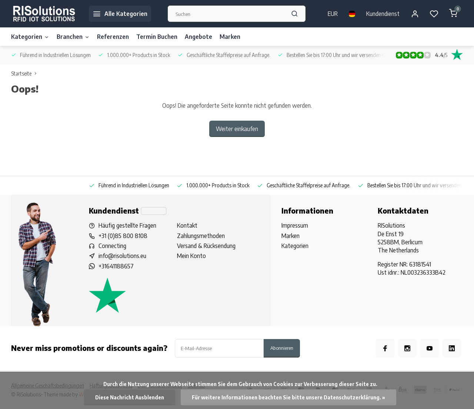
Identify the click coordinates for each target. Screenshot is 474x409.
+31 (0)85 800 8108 (123, 235)
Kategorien (30, 36)
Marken (230, 36)
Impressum (294, 225)
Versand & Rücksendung (206, 245)
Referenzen (113, 36)
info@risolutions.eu (122, 255)
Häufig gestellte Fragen (127, 225)
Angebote (198, 36)
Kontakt (187, 225)
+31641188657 (116, 266)
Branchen (73, 36)
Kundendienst (383, 13)
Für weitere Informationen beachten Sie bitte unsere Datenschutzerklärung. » (288, 397)
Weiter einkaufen (237, 129)
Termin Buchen (156, 36)
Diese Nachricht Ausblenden (129, 397)
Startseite (25, 73)
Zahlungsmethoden (201, 235)
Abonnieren (281, 348)
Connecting (112, 245)
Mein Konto (191, 255)
